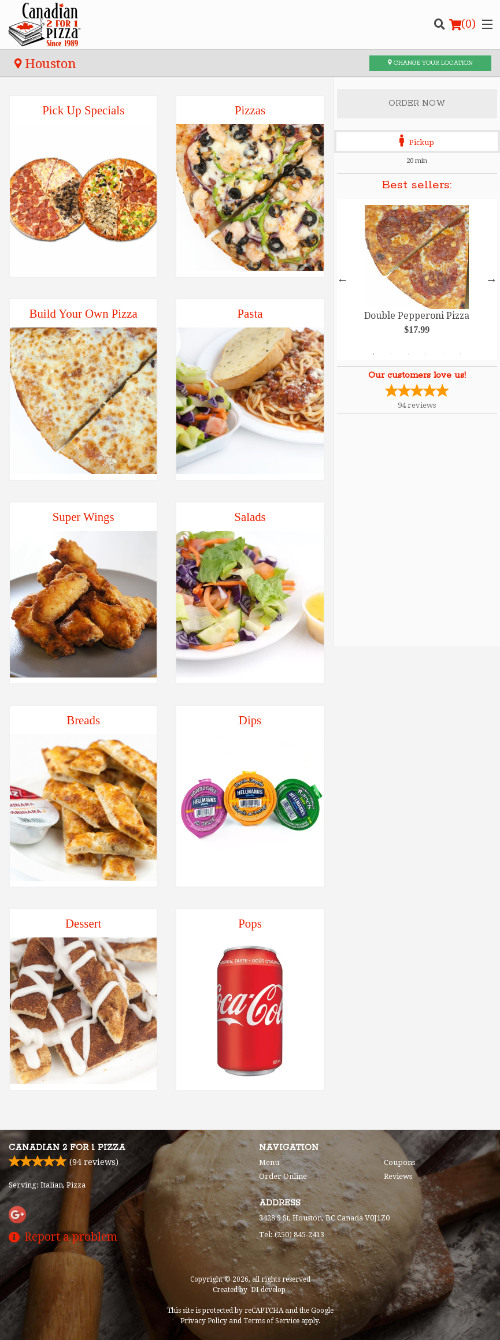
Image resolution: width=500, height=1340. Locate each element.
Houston (45, 63)
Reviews (398, 1176)
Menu (269, 1162)
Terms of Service (271, 1321)
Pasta (250, 313)
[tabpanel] (417, 279)
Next (491, 279)
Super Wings (83, 516)
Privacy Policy (203, 1321)
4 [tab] (425, 354)
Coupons (399, 1162)
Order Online (283, 1176)
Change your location (430, 63)
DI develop (268, 1290)
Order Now (417, 103)
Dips (250, 720)
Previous (343, 279)
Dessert (83, 923)
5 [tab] (443, 354)
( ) (462, 24)
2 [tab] (391, 354)
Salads (249, 516)
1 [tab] (373, 354)
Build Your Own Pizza (83, 313)
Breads (83, 720)
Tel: (291, 1234)
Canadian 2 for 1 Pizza (67, 1147)
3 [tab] (408, 354)
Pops (249, 923)
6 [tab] (460, 354)
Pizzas (250, 110)
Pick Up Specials (83, 110)
